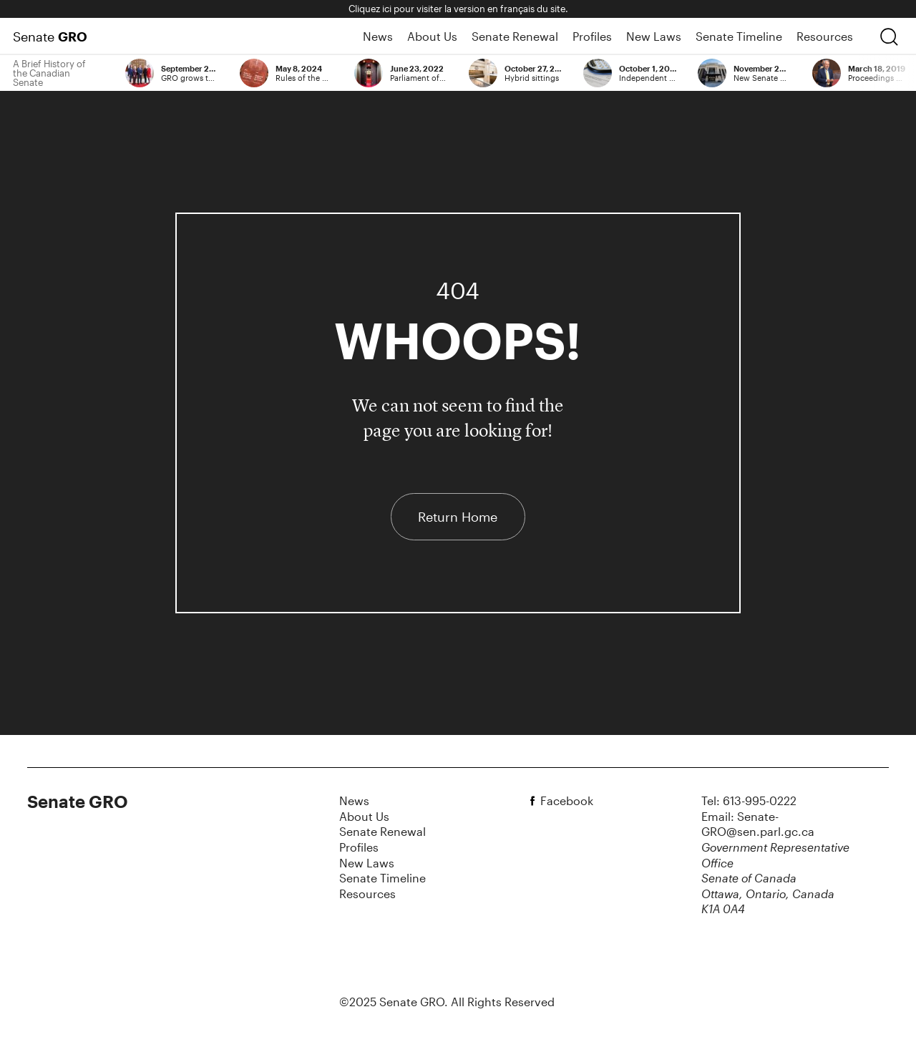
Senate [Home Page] (50, 36)
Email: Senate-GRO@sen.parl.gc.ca (757, 824)
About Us (432, 36)
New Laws (653, 36)
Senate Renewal (515, 36)
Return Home (457, 517)
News (378, 36)
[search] (888, 36)
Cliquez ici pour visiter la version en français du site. (458, 8)
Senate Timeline (739, 36)
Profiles (592, 36)
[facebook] (534, 801)
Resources (824, 36)
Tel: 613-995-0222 (748, 800)
